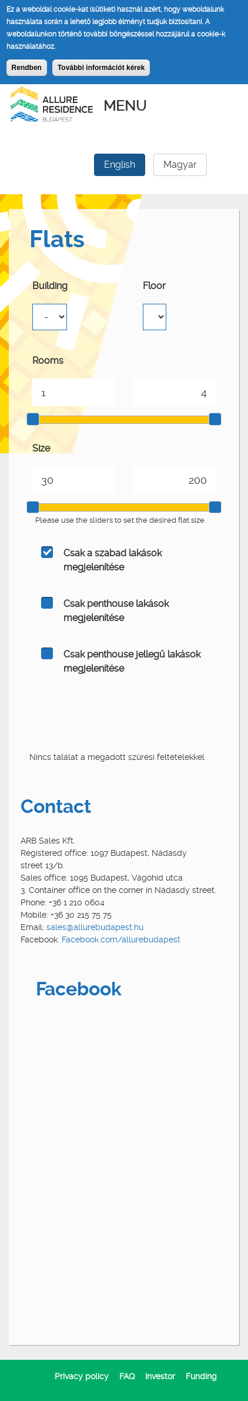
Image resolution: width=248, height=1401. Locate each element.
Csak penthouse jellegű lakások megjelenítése (131, 661)
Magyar (180, 164)
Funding (201, 1376)
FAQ (127, 1376)
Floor (154, 285)
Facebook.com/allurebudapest (121, 939)
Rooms (47, 360)
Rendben (27, 68)
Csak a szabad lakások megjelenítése (112, 560)
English (119, 164)
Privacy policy (82, 1376)
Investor (160, 1376)
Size (41, 448)
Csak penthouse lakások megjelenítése (116, 610)
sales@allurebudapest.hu (94, 927)
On (47, 552)
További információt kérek (101, 68)
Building (50, 285)
